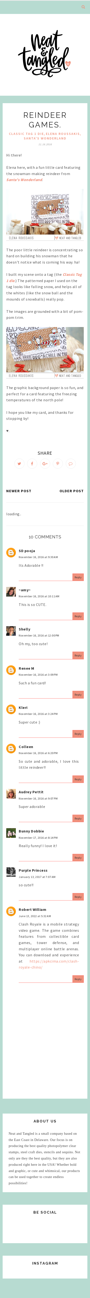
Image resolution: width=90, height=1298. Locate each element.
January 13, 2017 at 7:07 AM (37, 877)
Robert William (32, 909)
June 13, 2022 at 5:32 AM (35, 916)
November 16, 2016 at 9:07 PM (38, 798)
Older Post (72, 490)
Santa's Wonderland (45, 138)
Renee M (26, 668)
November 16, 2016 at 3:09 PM (38, 674)
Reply (78, 577)
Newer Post (18, 490)
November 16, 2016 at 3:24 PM (38, 714)
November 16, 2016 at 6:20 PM (38, 753)
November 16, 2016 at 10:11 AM (39, 596)
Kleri (23, 707)
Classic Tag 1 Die (26, 134)
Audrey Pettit (31, 791)
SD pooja (27, 550)
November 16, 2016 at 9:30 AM (38, 557)
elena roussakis (63, 134)
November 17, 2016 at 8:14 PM (38, 837)
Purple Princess (33, 870)
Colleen (26, 746)
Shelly (24, 629)
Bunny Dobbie (31, 831)
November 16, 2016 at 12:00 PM (39, 635)
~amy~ (25, 589)
